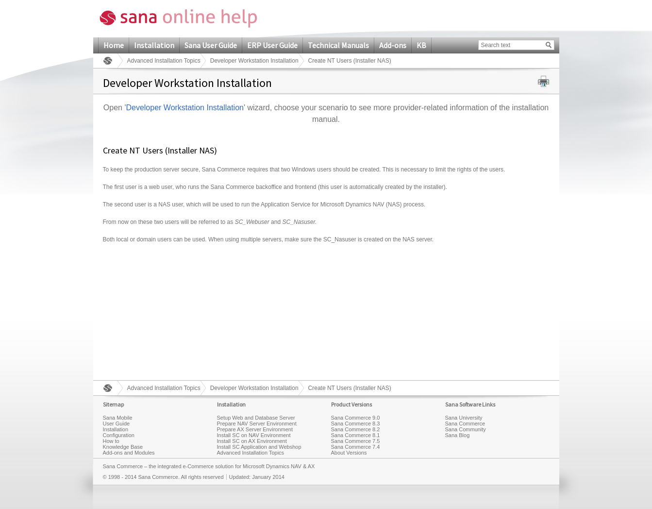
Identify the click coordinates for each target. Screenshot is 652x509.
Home (113, 45)
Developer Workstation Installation (254, 60)
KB (421, 45)
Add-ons (392, 45)
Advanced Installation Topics (164, 60)
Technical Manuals (338, 45)
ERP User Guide (272, 45)
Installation (154, 45)
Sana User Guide (210, 45)
